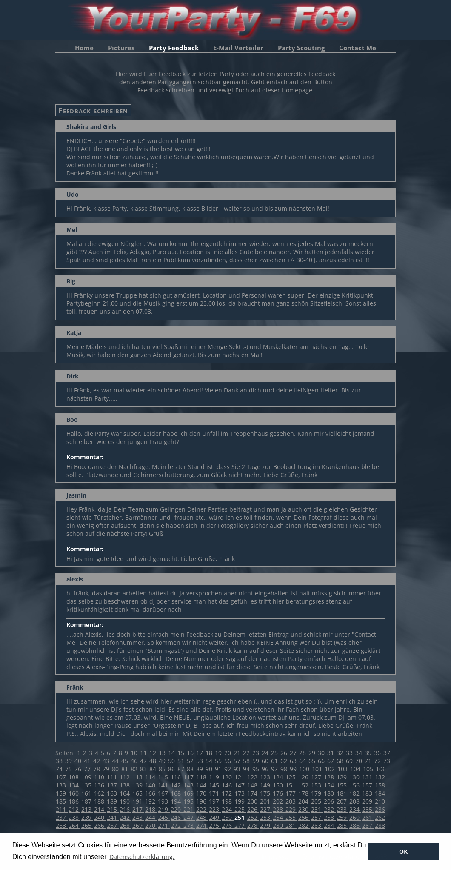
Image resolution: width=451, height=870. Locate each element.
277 (240, 825)
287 (368, 825)
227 (266, 809)
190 (125, 801)
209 (368, 801)
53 (200, 761)
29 (312, 753)
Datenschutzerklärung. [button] (141, 857)
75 (69, 769)
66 (322, 761)
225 (240, 809)
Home (84, 47)
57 (238, 761)
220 (177, 809)
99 (294, 769)
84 (153, 769)
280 (279, 825)
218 (151, 809)
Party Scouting (301, 47)
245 (164, 817)
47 (144, 761)
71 (369, 761)
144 (202, 785)
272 (177, 825)
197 (215, 801)
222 (202, 809)
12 (153, 753)
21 (238, 753)
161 (87, 793)
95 (256, 769)
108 (74, 777)
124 (279, 777)
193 (164, 801)
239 (87, 817)
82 (135, 769)
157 (368, 785)
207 (342, 801)
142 (177, 785)
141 (164, 785)
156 (355, 785)
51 (181, 761)
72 (378, 761)
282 (304, 825)
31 (331, 753)
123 (266, 777)
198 (228, 801)
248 (202, 817)
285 (342, 825)
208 (355, 801)
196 (202, 801)
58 (247, 761)
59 (256, 761)
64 (303, 761)
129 (342, 777)
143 (189, 785)
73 (386, 761)
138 (125, 785)
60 (266, 761)
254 (279, 817)
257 (317, 817)
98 (284, 769)
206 (330, 801)
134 (74, 785)
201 (266, 801)
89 (200, 769)
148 (253, 785)
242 (125, 817)
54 (210, 761)
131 (368, 777)
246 (177, 817)
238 (74, 817)
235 (368, 809)
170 (202, 793)
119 (215, 777)
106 (381, 769)
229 (291, 809)
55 (219, 761)
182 (355, 793)
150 (279, 785)
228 (279, 809)
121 (240, 777)
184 (380, 793)
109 (87, 777)
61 (275, 761)
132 (380, 777)
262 (380, 817)
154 (330, 785)
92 (228, 769)
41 (88, 761)
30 (322, 753)
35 (369, 753)
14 (172, 753)
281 (291, 825)
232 (330, 809)
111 (113, 777)
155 (342, 785)
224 (228, 809)
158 (380, 785)
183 (368, 793)
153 (317, 785)
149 (266, 785)
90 (210, 769)
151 (291, 785)
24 (266, 753)
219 (164, 809)
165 (138, 793)
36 (378, 753)
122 (253, 777)
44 (116, 761)
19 (219, 753)
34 (359, 753)
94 (247, 769)
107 (62, 777)
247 (189, 817)
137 (113, 785)
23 (256, 753)
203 (291, 801)
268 (125, 825)
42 (97, 761)
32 (341, 753)
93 (238, 769)
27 (294, 753)
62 (284, 761)
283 (317, 825)
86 (172, 769)
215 (113, 809)
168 (177, 793)
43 (107, 761)
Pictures (121, 47)
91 (219, 769)
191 (138, 801)
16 (191, 753)
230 (304, 809)
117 (189, 777)
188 (100, 801)
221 (189, 809)
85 (163, 769)
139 (138, 785)
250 (228, 817)
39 (69, 761)
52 (191, 761)
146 (228, 785)
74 (60, 769)
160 (74, 793)
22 (247, 753)
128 (330, 777)
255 (291, 817)
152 (304, 785)
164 (125, 793)
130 (355, 777)
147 (240, 785)
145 (215, 785)
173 (240, 793)
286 (355, 825)
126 (304, 777)
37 (386, 753)
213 (87, 809)
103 (343, 769)
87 (181, 769)
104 (356, 769)
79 (107, 769)
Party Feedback (174, 47)
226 (253, 809)
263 (62, 825)
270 (151, 825)
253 (266, 817)
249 (215, 817)
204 (304, 801)
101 (318, 769)
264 (74, 825)
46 (135, 761)
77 (88, 769)
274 (202, 825)
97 (275, 769)
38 (60, 761)
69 (350, 761)
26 (284, 753)
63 (294, 761)
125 (291, 777)
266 (100, 825)
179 (317, 793)
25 (275, 753)
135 (87, 785)
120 (228, 777)
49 (163, 761)
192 (151, 801)
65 (312, 761)
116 (177, 777)
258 (330, 817)
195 (189, 801)
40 (78, 761)
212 (74, 809)
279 (266, 825)
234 (355, 809)
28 (303, 753)
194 (177, 801)
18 (210, 753)
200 (253, 801)
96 (266, 769)
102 (331, 769)
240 (100, 817)
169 (189, 793)
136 (100, 785)
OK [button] (403, 851)
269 (138, 825)
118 (202, 777)
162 (100, 793)
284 (330, 825)
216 (125, 809)
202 (279, 801)
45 (125, 761)
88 (191, 769)
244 (151, 817)
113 (138, 777)
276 (228, 825)
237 (62, 817)
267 (113, 825)
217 (138, 809)
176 (279, 793)
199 (240, 801)
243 (138, 817)
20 (228, 753)
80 (116, 769)
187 (87, 801)
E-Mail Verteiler (238, 47)
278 (253, 825)
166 (151, 793)
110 (100, 777)
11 (144, 753)
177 (291, 793)
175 (266, 793)
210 (380, 801)
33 (350, 753)
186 (74, 801)
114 (151, 777)
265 (87, 825)
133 (62, 785)
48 (153, 761)
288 (380, 825)
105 (369, 769)
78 (97, 769)
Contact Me (357, 47)
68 (341, 761)
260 (355, 817)
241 (113, 817)
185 (62, 801)
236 (380, 809)
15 (181, 753)
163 (113, 793)
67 (331, 761)
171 (215, 793)
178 (304, 793)
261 (368, 817)
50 (172, 761)
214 (100, 809)
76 (78, 769)
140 (151, 785)
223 (215, 809)
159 (62, 793)
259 (342, 817)
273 (189, 825)
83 (144, 769)
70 (359, 761)
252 (253, 817)
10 (135, 753)
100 (305, 769)
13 (163, 753)
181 (342, 793)
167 (164, 793)
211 (62, 809)
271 (164, 825)
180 (330, 793)
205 (317, 801)
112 (125, 777)
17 (200, 753)
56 (228, 761)
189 (113, 801)
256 (304, 817)
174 (253, 793)
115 (164, 777)
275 (215, 825)
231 (317, 809)
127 (317, 777)
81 (125, 769)
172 (228, 793)
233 (342, 809)
